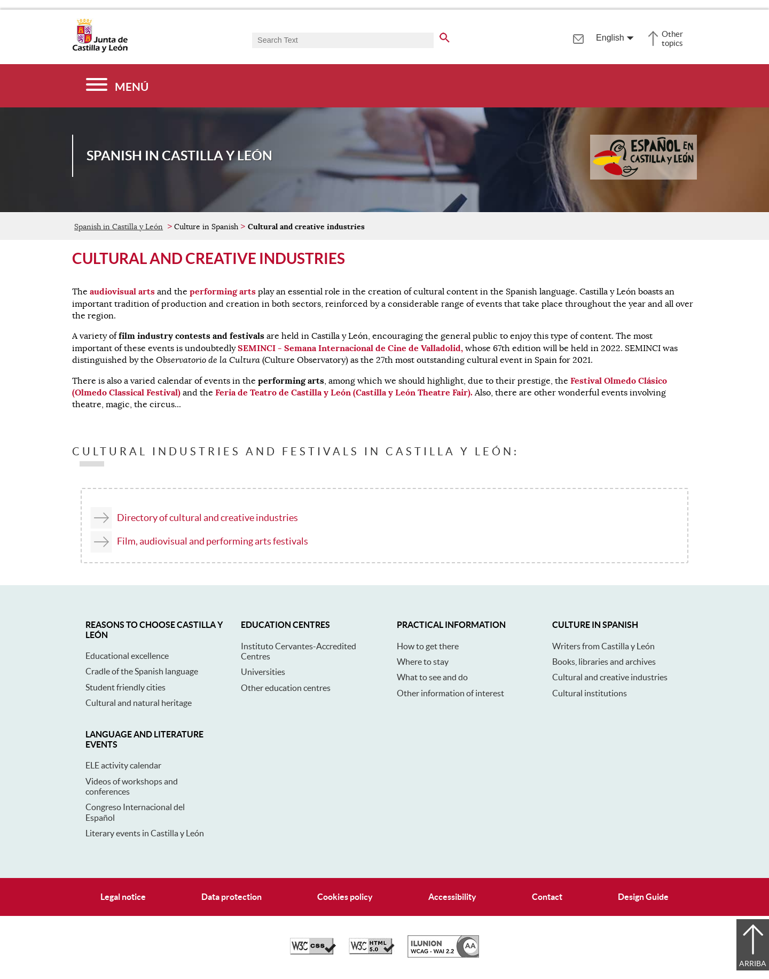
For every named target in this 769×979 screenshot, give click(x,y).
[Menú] (117, 85)
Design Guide (643, 897)
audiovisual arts (122, 291)
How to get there (428, 646)
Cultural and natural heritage (138, 703)
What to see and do (432, 677)
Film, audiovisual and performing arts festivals (212, 541)
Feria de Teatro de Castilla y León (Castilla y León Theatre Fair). (344, 392)
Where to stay (423, 661)
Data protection (231, 897)
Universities (263, 672)
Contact (547, 897)
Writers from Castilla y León (603, 646)
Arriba (752, 963)
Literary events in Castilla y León (144, 833)
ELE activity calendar (123, 765)
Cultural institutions (589, 693)
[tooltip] (578, 37)
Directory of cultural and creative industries (207, 517)
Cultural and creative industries (610, 677)
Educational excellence (127, 656)
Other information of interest (450, 693)
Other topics (672, 38)
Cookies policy (345, 897)
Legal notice (123, 897)
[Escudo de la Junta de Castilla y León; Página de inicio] (100, 50)
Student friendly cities (125, 687)
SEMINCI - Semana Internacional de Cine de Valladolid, (350, 348)
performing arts (223, 291)
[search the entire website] (444, 36)
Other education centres (286, 688)
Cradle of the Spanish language (141, 671)
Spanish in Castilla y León (118, 226)
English (610, 37)
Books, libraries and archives (604, 661)
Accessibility (452, 897)
